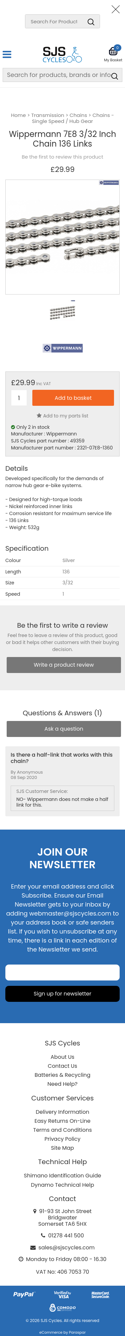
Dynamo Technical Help (62, 1185)
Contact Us (62, 1066)
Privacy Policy (62, 1139)
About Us (62, 1057)
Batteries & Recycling (63, 1075)
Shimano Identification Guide (62, 1175)
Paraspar (77, 1332)
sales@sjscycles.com (66, 1247)
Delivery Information (62, 1112)
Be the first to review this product (62, 157)
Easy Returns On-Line (63, 1121)
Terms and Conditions (62, 1130)
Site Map (62, 1148)
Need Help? (62, 1084)
